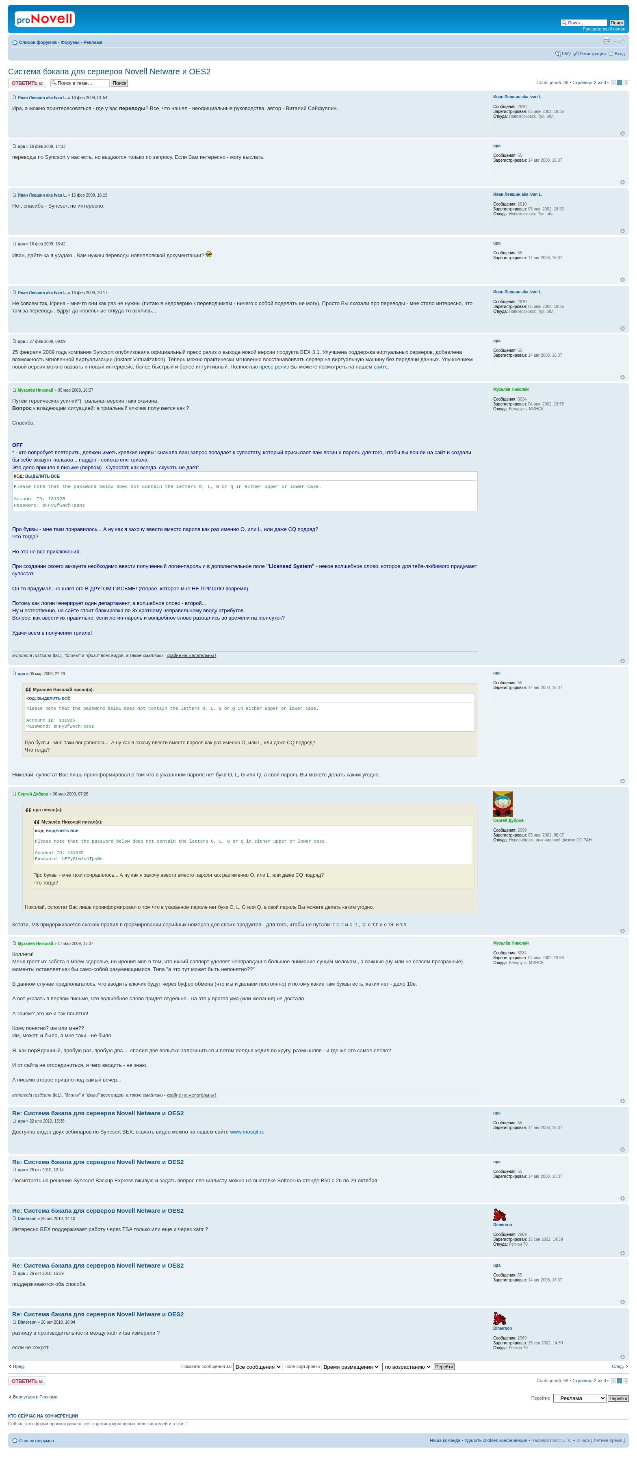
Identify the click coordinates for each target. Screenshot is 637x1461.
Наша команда (445, 1440)
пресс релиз (274, 367)
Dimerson (27, 1218)
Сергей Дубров (33, 794)
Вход (620, 53)
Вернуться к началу (622, 133)
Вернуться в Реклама (35, 1396)
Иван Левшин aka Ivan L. (42, 97)
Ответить (27, 83)
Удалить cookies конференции (496, 1440)
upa (21, 146)
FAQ (566, 53)
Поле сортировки (332, 1366)
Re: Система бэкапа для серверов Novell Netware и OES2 (98, 1113)
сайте (381, 367)
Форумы (70, 42)
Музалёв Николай (35, 390)
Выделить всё (42, 476)
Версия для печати (606, 40)
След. (618, 1366)
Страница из (589, 82)
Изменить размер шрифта (619, 40)
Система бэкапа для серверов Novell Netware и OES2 (109, 71)
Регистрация (593, 53)
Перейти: (540, 1398)
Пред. (19, 1366)
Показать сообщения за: (232, 1366)
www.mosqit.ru (247, 1132)
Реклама (93, 42)
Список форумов (38, 42)
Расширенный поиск (604, 28)
